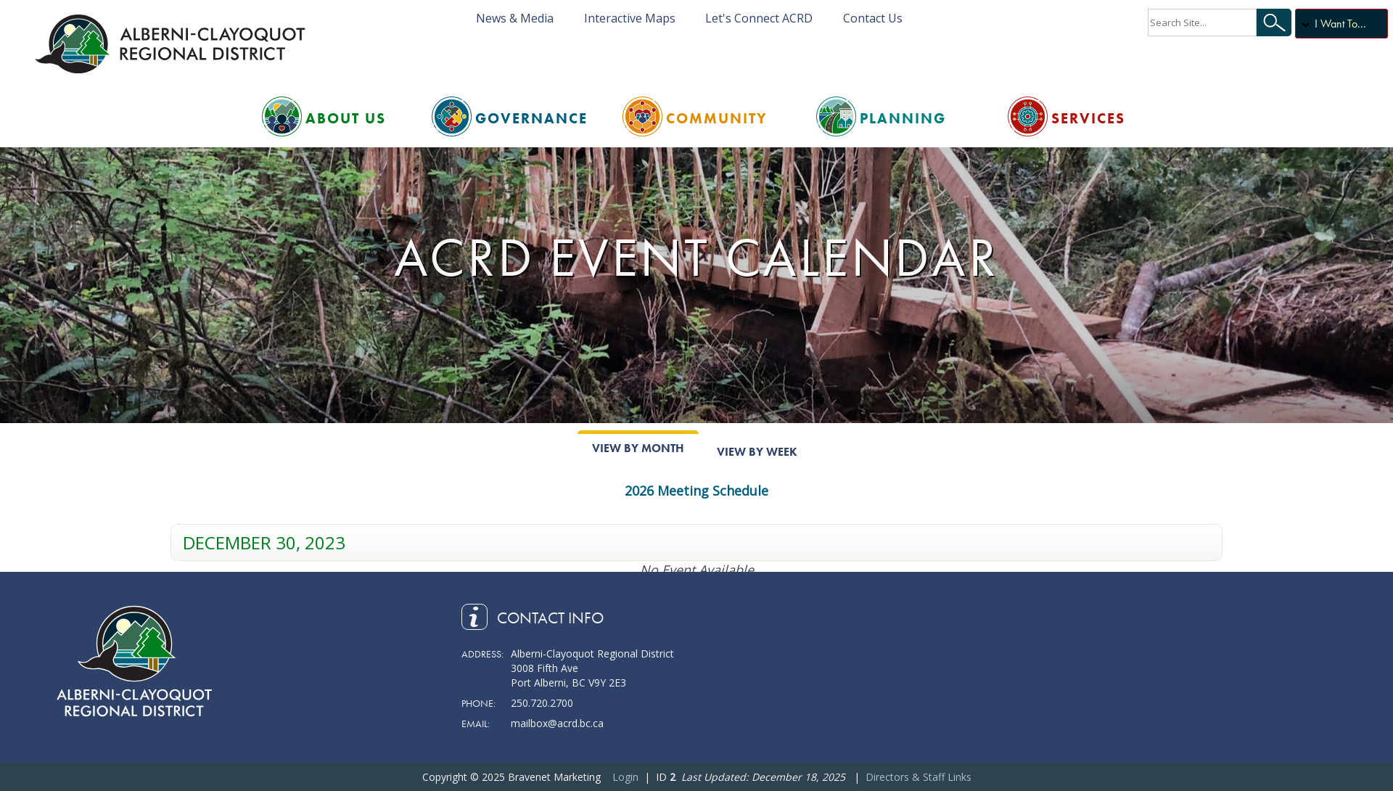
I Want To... (1340, 23)
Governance (531, 118)
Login (625, 777)
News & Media (515, 18)
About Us (345, 118)
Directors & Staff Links (918, 777)
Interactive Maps (629, 18)
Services (1088, 118)
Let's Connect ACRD (759, 18)
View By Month (638, 448)
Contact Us (873, 18)
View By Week (757, 451)
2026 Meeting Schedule (696, 490)
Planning (903, 118)
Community (717, 118)
